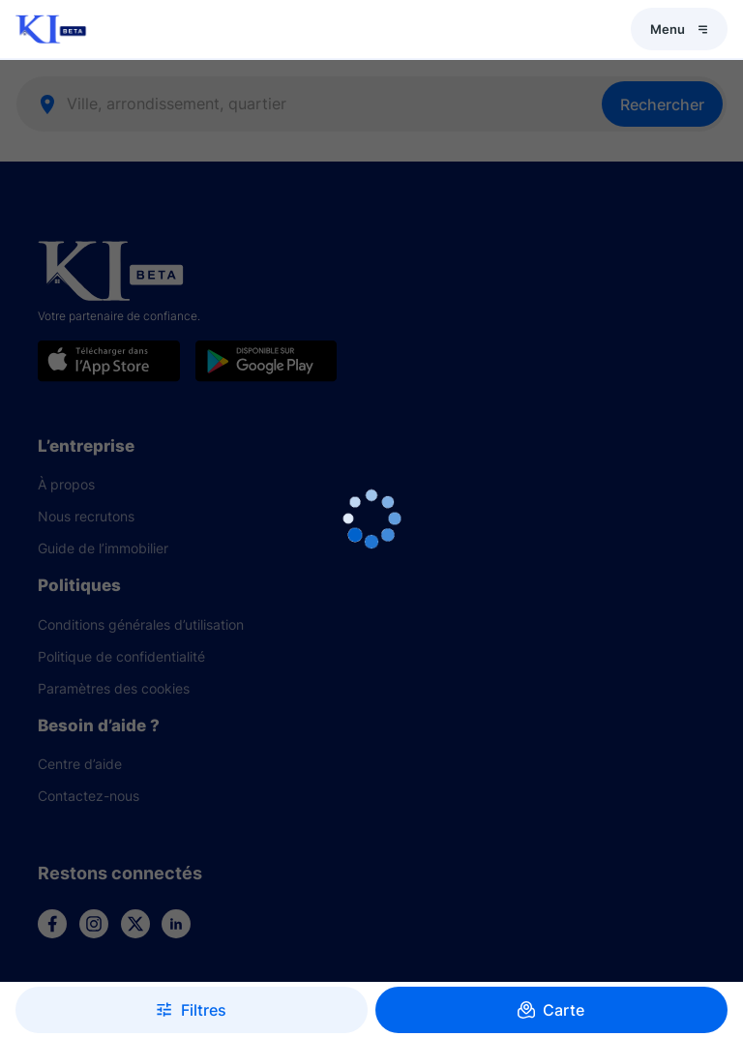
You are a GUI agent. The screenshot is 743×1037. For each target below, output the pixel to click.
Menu (679, 29)
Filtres (191, 1010)
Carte (551, 1010)
